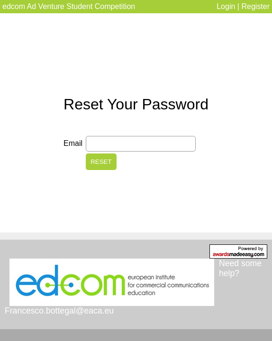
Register (255, 6)
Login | (229, 6)
